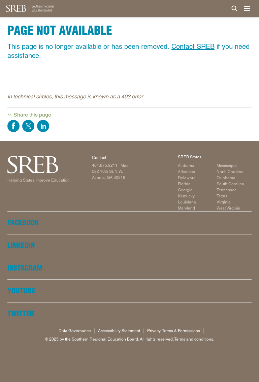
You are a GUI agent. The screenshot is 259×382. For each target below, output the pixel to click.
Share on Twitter (28, 126)
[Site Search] (234, 8)
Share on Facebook (13, 126)
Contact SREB (193, 46)
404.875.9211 (105, 165)
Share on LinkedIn (43, 126)
